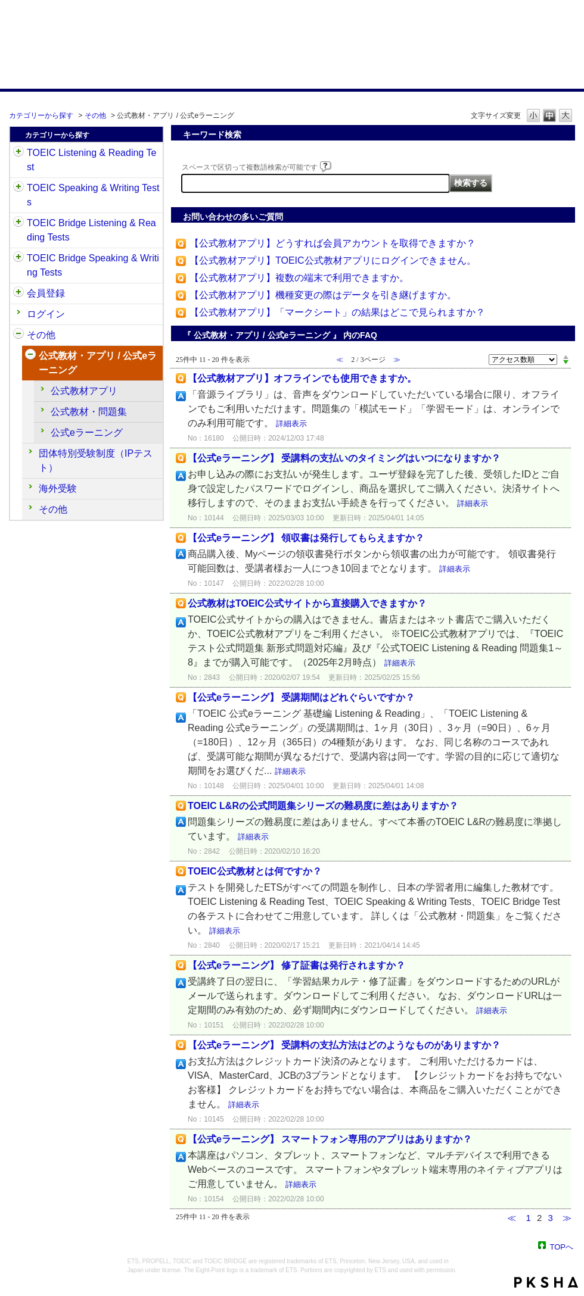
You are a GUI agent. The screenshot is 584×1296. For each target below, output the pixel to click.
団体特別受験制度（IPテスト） (96, 460)
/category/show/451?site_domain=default (30, 356)
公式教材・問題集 (89, 412)
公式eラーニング (87, 432)
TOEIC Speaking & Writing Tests (93, 195)
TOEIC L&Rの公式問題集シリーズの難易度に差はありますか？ (323, 806)
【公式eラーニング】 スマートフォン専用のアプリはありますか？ (330, 1139)
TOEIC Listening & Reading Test (91, 160)
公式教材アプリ (84, 391)
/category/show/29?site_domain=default (18, 293)
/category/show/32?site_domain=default (18, 188)
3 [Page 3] (550, 1218)
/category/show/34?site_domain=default (18, 258)
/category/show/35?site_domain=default (18, 335)
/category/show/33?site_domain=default (18, 223)
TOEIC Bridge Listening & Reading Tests (91, 230)
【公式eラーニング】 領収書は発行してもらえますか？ (306, 538)
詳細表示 (291, 423)
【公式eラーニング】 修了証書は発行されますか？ (296, 965)
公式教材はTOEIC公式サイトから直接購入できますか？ (307, 603)
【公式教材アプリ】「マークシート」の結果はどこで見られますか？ (337, 312)
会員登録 (46, 293)
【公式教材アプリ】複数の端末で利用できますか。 (299, 278)
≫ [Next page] (567, 1218)
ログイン (46, 314)
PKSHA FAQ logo (546, 1282)
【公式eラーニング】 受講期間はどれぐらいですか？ (301, 697)
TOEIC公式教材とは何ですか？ (255, 871)
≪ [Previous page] (511, 1218)
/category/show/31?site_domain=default (18, 153)
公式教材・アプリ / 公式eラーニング (98, 363)
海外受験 (58, 488)
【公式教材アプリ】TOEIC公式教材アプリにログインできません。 (333, 260)
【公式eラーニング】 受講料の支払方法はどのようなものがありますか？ (344, 1045)
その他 (95, 115)
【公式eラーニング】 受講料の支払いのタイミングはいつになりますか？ (344, 458)
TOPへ (562, 1246)
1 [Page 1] (528, 1218)
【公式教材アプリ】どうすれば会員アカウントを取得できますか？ (333, 243)
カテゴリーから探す (41, 115)
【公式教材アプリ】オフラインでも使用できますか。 (302, 378)
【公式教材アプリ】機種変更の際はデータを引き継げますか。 (323, 295)
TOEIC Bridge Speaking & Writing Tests (93, 265)
